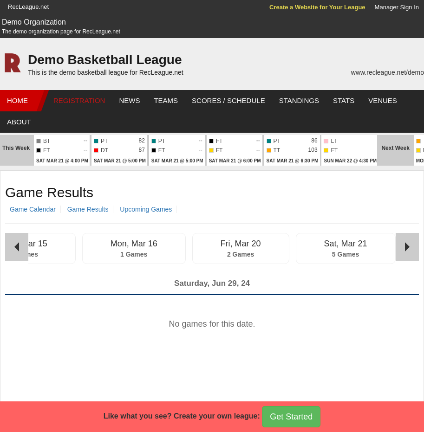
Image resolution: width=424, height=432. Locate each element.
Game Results (88, 209)
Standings (299, 100)
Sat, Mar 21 (345, 243)
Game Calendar (33, 209)
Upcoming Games (146, 209)
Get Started (291, 416)
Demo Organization (34, 22)
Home (17, 100)
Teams (166, 100)
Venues (382, 100)
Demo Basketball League (105, 59)
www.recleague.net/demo (387, 72)
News (129, 100)
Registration (79, 100)
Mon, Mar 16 (134, 243)
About (19, 122)
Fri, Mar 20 (241, 243)
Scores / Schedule (228, 100)
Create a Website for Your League (317, 7)
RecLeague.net (28, 6)
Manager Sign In (397, 7)
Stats (343, 100)
